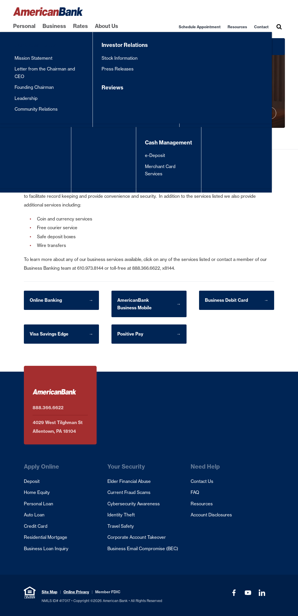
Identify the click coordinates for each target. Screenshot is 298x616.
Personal (24, 26)
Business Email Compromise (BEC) (142, 548)
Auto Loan (34, 515)
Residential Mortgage (45, 537)
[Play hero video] (270, 113)
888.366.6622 (48, 407)
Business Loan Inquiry (46, 548)
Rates (80, 26)
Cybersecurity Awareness (133, 503)
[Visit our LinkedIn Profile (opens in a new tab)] (262, 592)
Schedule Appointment (200, 26)
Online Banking (46, 300)
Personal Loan (38, 503)
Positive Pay (130, 334)
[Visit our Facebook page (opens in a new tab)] (234, 592)
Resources (237, 26)
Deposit (32, 481)
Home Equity (37, 492)
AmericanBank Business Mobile (134, 303)
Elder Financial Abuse (129, 481)
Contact (261, 26)
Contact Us (202, 481)
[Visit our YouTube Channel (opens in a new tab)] (248, 592)
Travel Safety (120, 526)
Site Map (49, 591)
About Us (106, 26)
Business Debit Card (226, 300)
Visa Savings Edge (49, 334)
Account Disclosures (211, 515)
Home (17, 138)
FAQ (195, 492)
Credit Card (35, 526)
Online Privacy (76, 591)
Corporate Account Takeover (136, 537)
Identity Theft (121, 515)
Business (54, 26)
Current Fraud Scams (128, 492)
